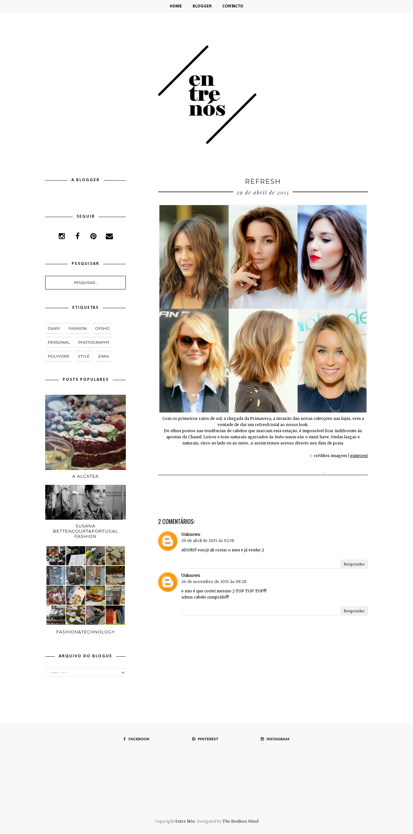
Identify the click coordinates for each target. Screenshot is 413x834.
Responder (354, 564)
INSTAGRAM (275, 738)
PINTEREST (205, 738)
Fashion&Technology (85, 626)
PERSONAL (59, 342)
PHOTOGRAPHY (93, 342)
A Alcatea (85, 474)
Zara (103, 356)
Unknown (190, 534)
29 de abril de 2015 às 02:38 (207, 540)
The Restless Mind (240, 821)
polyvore (58, 356)
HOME (176, 6)
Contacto (232, 6)
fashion (77, 328)
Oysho (102, 328)
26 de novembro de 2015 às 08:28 (214, 581)
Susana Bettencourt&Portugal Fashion (85, 527)
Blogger (202, 6)
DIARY (54, 328)
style (84, 356)
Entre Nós (185, 821)
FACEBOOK (136, 738)
